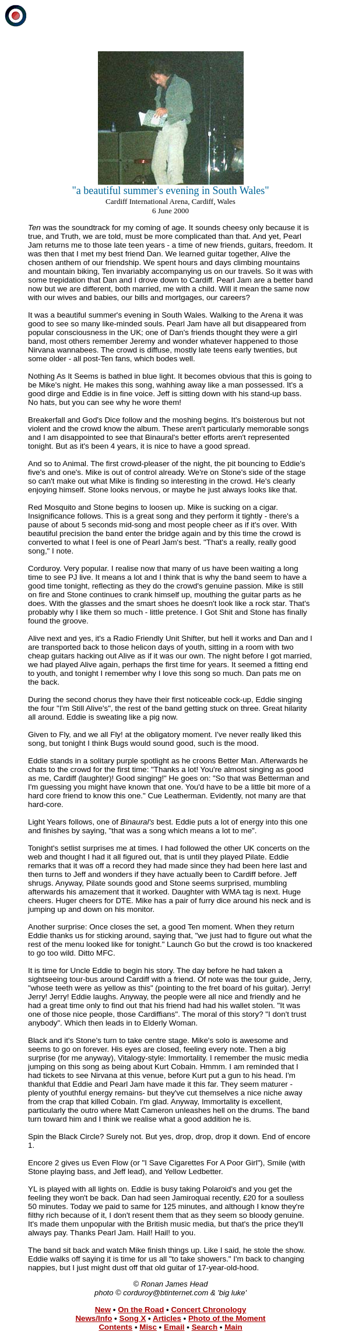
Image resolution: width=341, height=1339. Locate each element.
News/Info (93, 1318)
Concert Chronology (208, 1309)
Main (233, 1327)
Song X (132, 1318)
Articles (167, 1318)
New (103, 1309)
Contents (115, 1327)
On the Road (141, 1309)
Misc (148, 1327)
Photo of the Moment (227, 1318)
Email (174, 1327)
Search (204, 1327)
